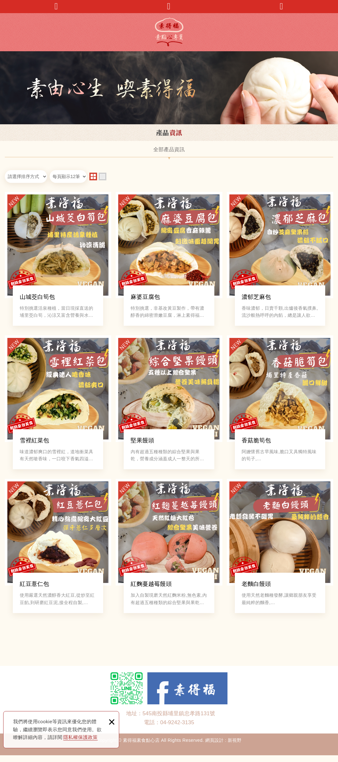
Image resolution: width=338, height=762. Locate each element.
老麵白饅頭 (280, 551)
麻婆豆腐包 (169, 260)
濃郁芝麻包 (280, 260)
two (93, 176)
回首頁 (281, 6)
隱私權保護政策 (80, 737)
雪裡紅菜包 (58, 406)
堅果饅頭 (169, 406)
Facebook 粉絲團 (187, 695)
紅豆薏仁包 (58, 551)
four (102, 176)
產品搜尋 (168, 6)
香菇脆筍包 (280, 406)
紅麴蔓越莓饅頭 (169, 551)
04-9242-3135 (177, 729)
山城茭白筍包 (58, 260)
